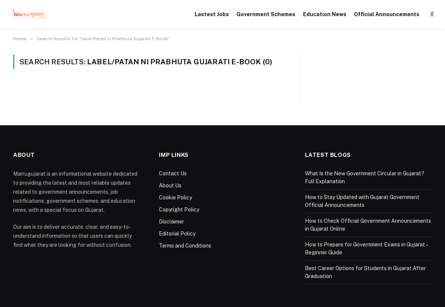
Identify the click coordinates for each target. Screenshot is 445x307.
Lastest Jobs (212, 14)
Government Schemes (265, 14)
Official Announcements (386, 14)
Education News (324, 14)
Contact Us (173, 173)
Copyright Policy (179, 210)
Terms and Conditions (185, 246)
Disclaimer (171, 222)
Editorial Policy (177, 234)
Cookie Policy (175, 198)
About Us (170, 185)
